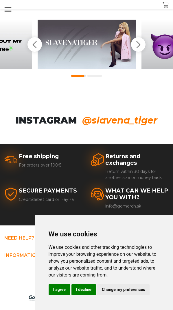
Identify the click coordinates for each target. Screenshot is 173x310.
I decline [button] (83, 289)
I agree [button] (59, 289)
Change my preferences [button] (123, 289)
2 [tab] (94, 76)
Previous (34, 44)
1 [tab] (78, 76)
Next (138, 44)
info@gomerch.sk (123, 206)
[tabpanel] (87, 44)
